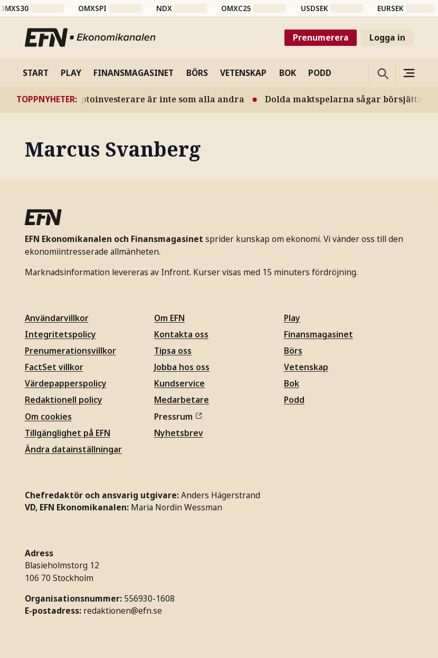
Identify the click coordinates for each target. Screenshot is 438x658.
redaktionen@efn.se (122, 610)
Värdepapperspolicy (66, 383)
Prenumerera (321, 37)
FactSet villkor (54, 367)
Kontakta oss (181, 334)
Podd (294, 399)
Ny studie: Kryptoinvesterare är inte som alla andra (166, 99)
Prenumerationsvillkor (70, 350)
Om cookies (48, 416)
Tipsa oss (173, 350)
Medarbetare (181, 399)
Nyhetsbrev (178, 433)
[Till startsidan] (91, 37)
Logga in (387, 37)
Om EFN (169, 318)
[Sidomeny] (408, 73)
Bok (291, 383)
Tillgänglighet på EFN (67, 433)
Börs (293, 350)
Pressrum (178, 416)
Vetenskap (306, 367)
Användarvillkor (57, 318)
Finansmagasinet (318, 334)
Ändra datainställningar (73, 449)
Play (292, 318)
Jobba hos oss (182, 367)
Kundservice (179, 383)
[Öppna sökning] (382, 73)
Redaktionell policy (63, 399)
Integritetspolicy (60, 334)
